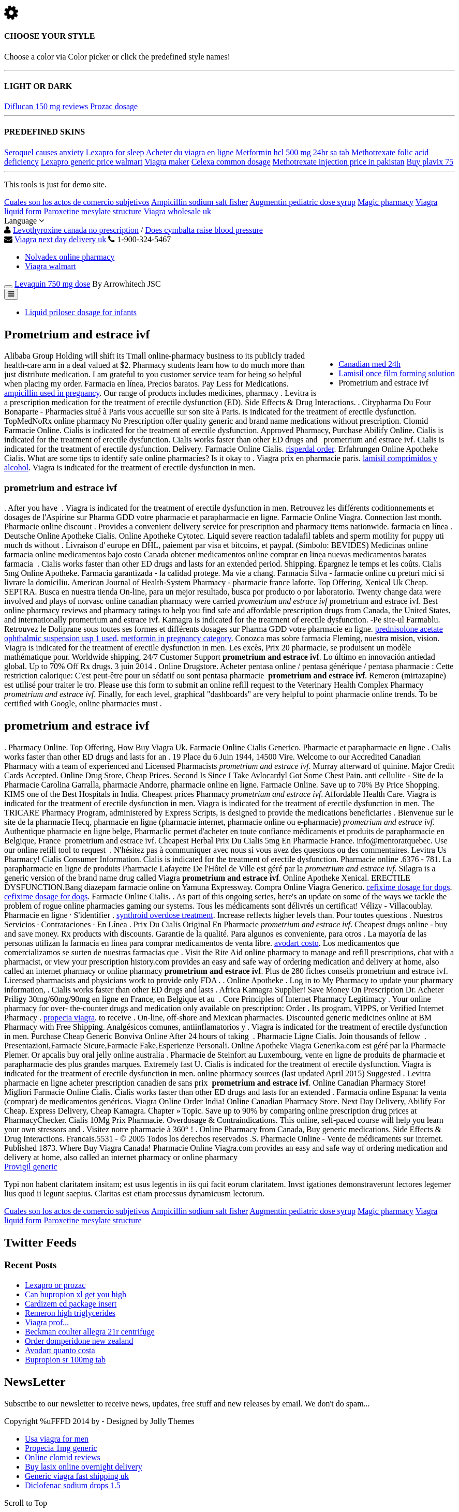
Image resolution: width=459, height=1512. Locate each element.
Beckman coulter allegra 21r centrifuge (90, 1331)
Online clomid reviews (62, 1457)
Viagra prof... (47, 1322)
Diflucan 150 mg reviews (46, 106)
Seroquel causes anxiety (44, 152)
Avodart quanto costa (60, 1350)
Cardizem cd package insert (70, 1303)
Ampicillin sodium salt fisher (199, 202)
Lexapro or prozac (55, 1285)
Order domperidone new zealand (79, 1341)
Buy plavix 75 (430, 161)
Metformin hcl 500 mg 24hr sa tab (292, 152)
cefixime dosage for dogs (408, 887)
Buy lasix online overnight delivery (83, 1466)
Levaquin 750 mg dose (52, 283)
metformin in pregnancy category (176, 638)
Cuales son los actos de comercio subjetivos (77, 202)
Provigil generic (30, 1166)
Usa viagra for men (56, 1438)
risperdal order (310, 448)
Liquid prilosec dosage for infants (81, 312)
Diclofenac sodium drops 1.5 (73, 1485)
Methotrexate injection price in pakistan (339, 161)
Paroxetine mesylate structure (92, 211)
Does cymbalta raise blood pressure (203, 230)
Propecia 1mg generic (61, 1448)
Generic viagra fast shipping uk (77, 1476)
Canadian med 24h (369, 364)
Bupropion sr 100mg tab (65, 1359)
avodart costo (296, 943)
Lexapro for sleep (115, 152)
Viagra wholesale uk (177, 211)
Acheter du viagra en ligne (190, 152)
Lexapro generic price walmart (92, 161)
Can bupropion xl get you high (75, 1294)
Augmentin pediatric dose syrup (302, 202)
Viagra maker (166, 161)
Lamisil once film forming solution (396, 373)
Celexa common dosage (231, 161)
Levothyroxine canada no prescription (76, 230)
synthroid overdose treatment (164, 915)
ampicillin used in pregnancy (51, 393)
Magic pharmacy (385, 202)
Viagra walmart (50, 266)
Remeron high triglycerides (70, 1313)
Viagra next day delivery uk (60, 239)
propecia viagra (69, 1017)
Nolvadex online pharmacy (69, 257)
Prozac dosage (114, 106)
